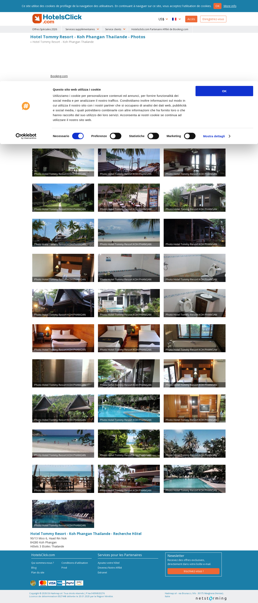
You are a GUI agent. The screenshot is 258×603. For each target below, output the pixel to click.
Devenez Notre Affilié (110, 567)
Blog (33, 567)
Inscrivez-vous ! (194, 571)
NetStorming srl (211, 598)
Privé (64, 567)
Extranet (102, 572)
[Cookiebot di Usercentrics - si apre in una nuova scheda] (26, 55)
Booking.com (59, 76)
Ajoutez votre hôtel (109, 563)
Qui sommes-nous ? (42, 563)
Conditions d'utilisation (74, 563)
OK (224, 10)
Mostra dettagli (214, 55)
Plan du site (37, 572)
